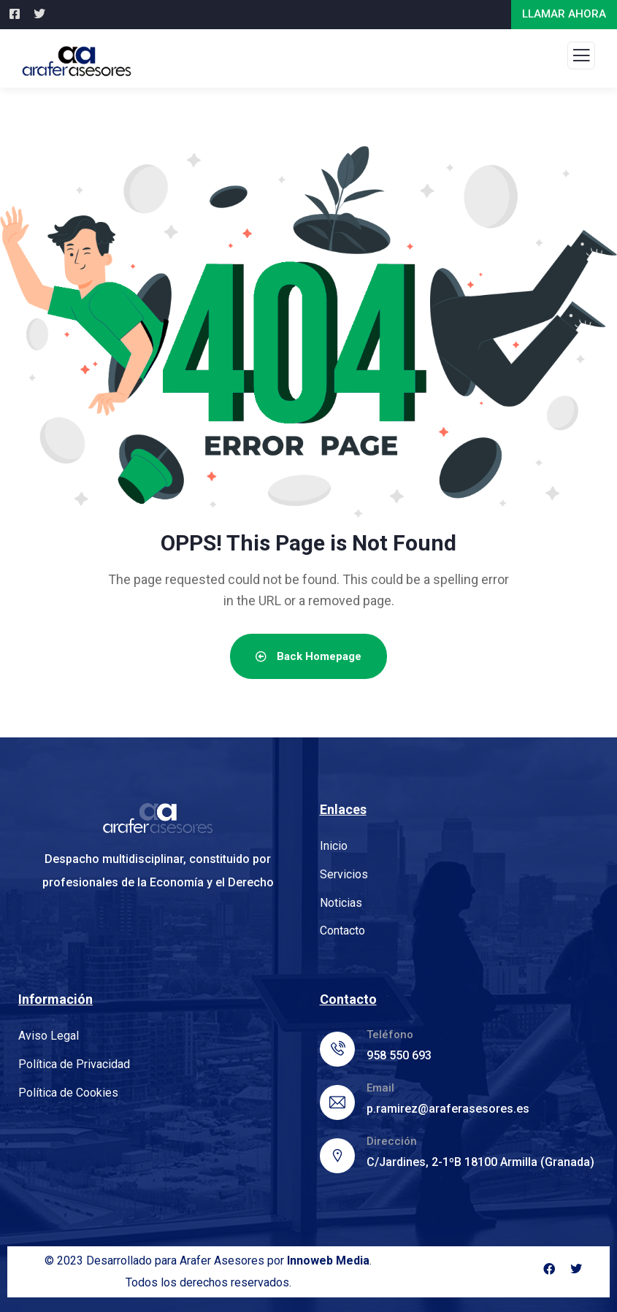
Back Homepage (308, 656)
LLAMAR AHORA (564, 13)
